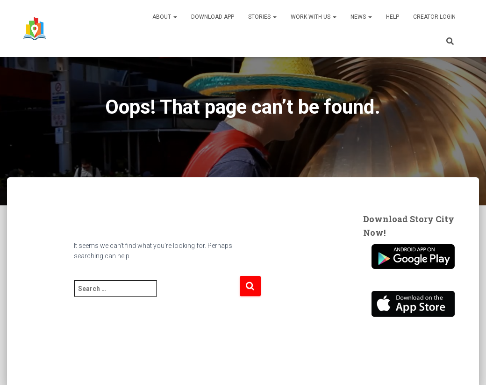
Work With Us (313, 17)
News (361, 17)
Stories (262, 17)
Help (392, 17)
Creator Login (434, 17)
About (164, 17)
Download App (212, 17)
